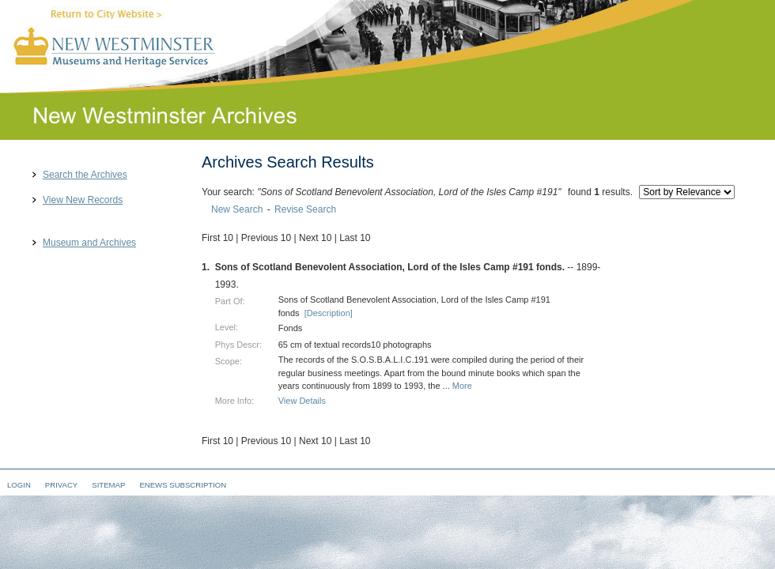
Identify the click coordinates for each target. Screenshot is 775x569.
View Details (302, 400)
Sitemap (108, 484)
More (462, 385)
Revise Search (305, 209)
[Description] (328, 313)
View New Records (83, 200)
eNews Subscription (182, 484)
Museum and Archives (89, 243)
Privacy (61, 484)
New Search (237, 209)
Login (19, 484)
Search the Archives (85, 175)
